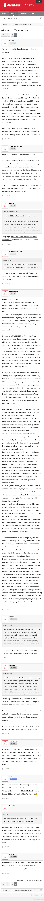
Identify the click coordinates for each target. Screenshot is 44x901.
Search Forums (7, 18)
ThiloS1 (12, 617)
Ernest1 (12, 665)
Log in (38, 1)
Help (41, 895)
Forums (13, 13)
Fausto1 (12, 854)
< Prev (4, 35)
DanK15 (12, 806)
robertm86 (13, 741)
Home (4, 13)
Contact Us (34, 895)
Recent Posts (18, 18)
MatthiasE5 (13, 291)
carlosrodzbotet (15, 146)
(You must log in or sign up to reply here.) (30, 880)
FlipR (11, 776)
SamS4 (11, 41)
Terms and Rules (38, 899)
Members (24, 13)
